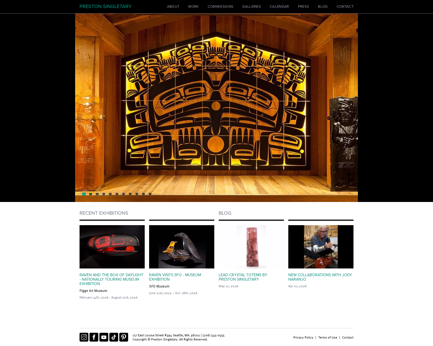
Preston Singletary (105, 6)
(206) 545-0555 (213, 334)
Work (193, 6)
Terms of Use (327, 337)
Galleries (251, 6)
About (173, 6)
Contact (345, 6)
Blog (323, 6)
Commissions (221, 6)
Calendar (279, 6)
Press (303, 6)
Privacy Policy (303, 337)
